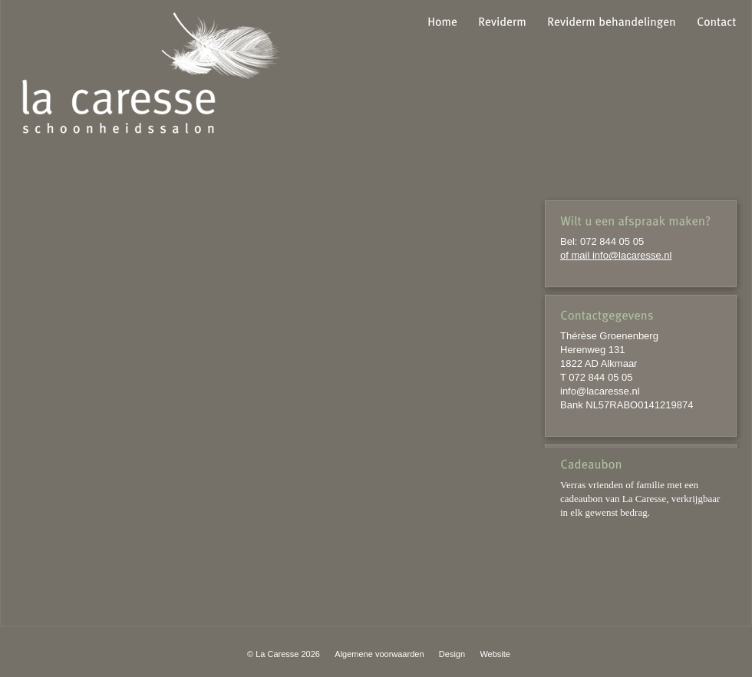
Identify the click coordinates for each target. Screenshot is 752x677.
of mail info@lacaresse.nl (615, 255)
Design (452, 654)
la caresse (150, 73)
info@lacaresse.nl (600, 391)
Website (495, 654)
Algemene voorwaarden (379, 654)
